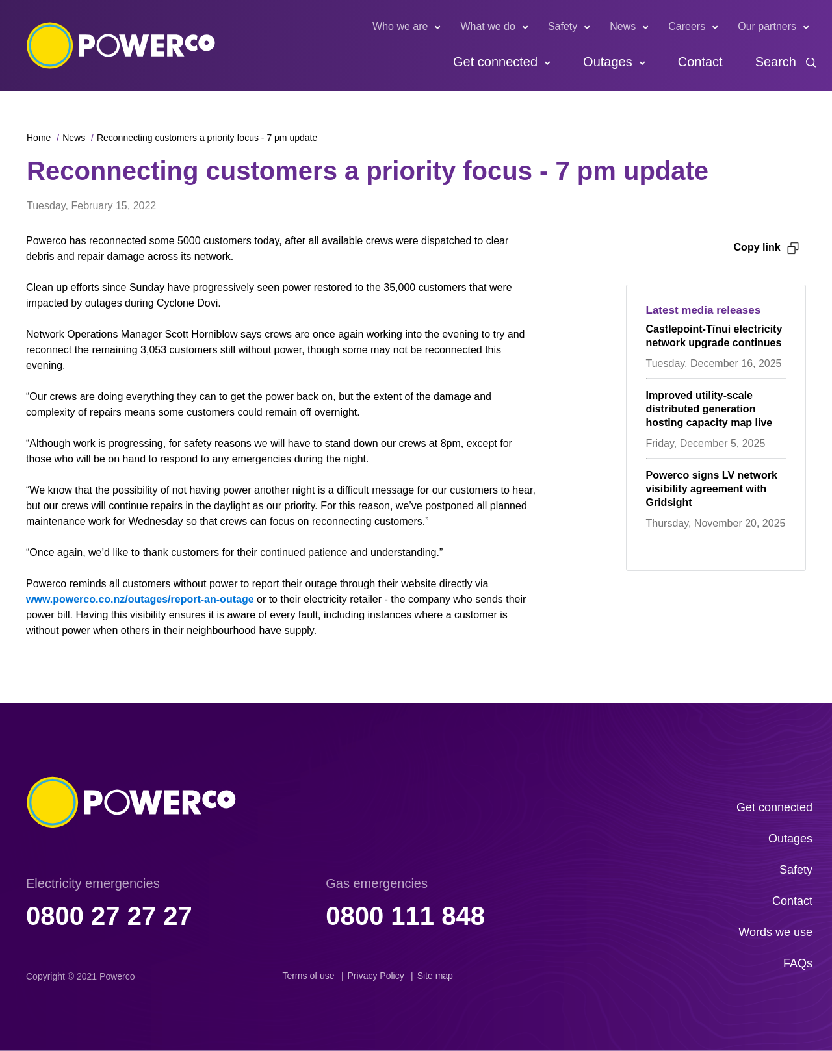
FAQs (797, 963)
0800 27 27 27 (109, 916)
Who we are (400, 26)
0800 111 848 (405, 916)
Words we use (775, 932)
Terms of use (308, 975)
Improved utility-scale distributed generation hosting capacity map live (709, 409)
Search (775, 62)
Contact (700, 62)
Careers (686, 26)
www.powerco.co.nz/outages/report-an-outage (141, 599)
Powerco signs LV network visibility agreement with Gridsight (711, 489)
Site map (435, 975)
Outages (607, 62)
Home (39, 138)
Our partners (767, 26)
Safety (562, 26)
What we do (487, 26)
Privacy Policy (376, 975)
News (623, 26)
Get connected (495, 62)
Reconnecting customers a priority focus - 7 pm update (207, 138)
